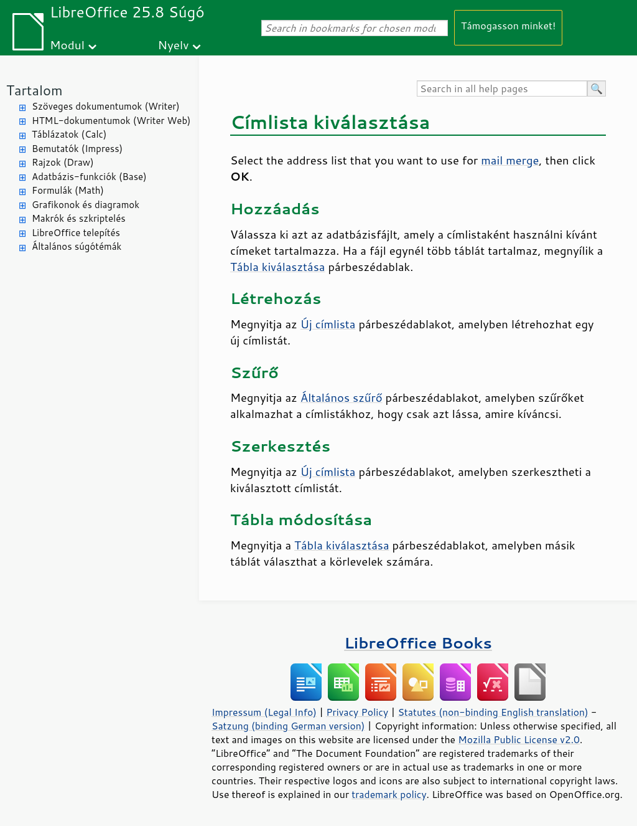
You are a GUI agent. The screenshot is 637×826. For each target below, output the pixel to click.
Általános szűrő (341, 397)
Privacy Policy (357, 712)
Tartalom (34, 90)
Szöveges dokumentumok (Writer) (106, 106)
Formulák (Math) (68, 190)
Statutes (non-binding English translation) (493, 712)
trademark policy (388, 794)
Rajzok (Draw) (63, 162)
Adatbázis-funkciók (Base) (89, 176)
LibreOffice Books (418, 642)
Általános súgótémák (76, 246)
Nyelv (173, 44)
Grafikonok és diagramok (85, 204)
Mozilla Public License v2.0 (519, 739)
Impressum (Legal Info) (264, 712)
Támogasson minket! (508, 25)
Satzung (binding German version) (288, 726)
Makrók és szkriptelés (79, 218)
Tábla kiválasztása (277, 267)
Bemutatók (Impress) (77, 148)
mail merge (510, 160)
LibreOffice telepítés (76, 232)
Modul (67, 44)
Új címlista (328, 324)
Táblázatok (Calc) (69, 134)
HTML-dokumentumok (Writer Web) (111, 120)
